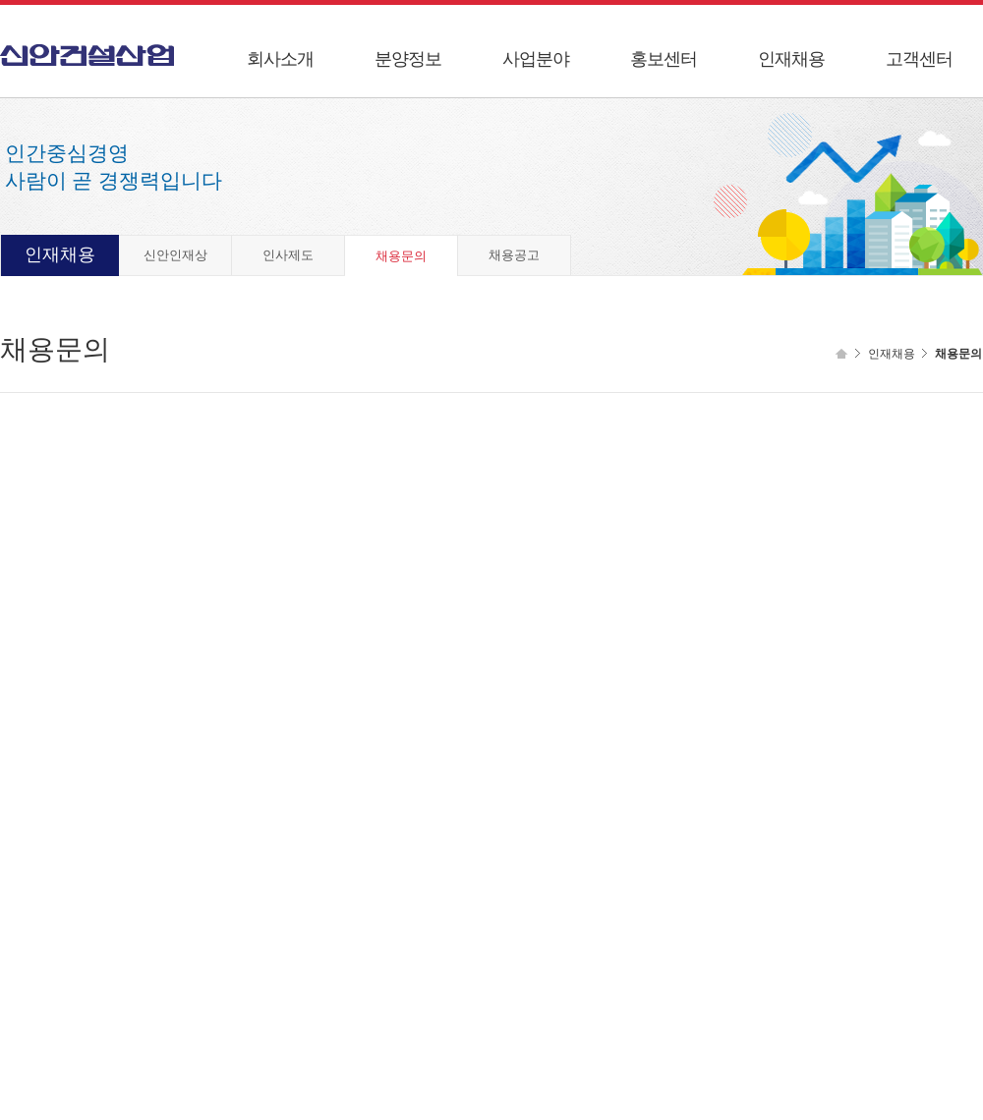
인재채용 (791, 59)
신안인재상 (175, 255)
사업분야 (535, 59)
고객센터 (919, 59)
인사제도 (288, 255)
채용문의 (401, 256)
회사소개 (280, 59)
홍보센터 (663, 59)
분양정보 (408, 59)
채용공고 (514, 255)
